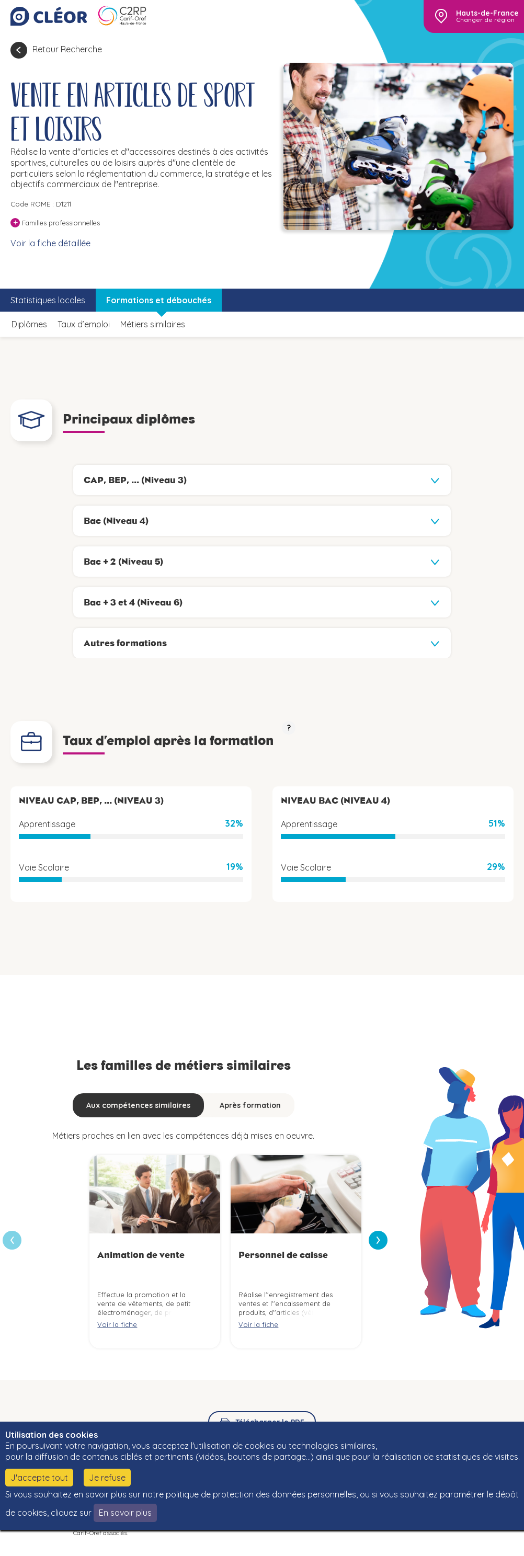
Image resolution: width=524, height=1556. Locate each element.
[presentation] (378, 1240)
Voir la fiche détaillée (50, 243)
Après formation (250, 1105)
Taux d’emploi (84, 324)
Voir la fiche (117, 1324)
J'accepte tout (39, 1477)
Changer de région (485, 20)
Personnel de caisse (283, 1255)
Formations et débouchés (158, 300)
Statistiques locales (47, 300)
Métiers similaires (152, 324)
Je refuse (107, 1477)
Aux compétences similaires (138, 1105)
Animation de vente (141, 1255)
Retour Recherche (67, 49)
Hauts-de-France (487, 13)
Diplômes (29, 324)
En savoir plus (125, 1512)
